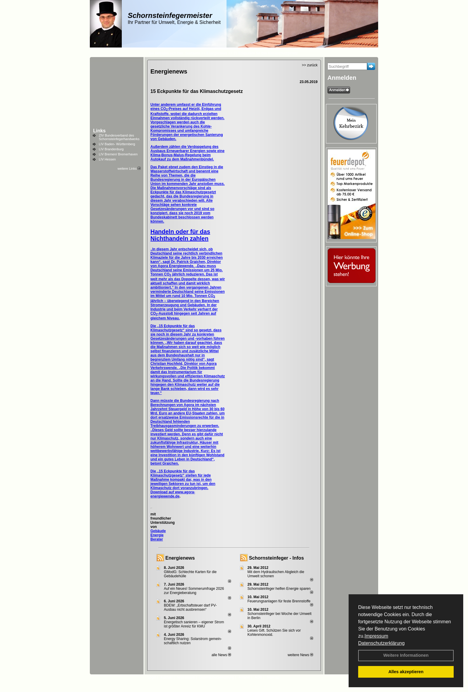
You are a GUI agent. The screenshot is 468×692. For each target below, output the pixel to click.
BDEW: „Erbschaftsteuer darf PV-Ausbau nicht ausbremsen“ (190, 607)
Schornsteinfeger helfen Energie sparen (278, 589)
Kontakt (167, 677)
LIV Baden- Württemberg (117, 144)
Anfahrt (244, 677)
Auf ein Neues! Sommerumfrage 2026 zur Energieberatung (194, 591)
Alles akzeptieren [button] (406, 671)
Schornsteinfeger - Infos (276, 558)
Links (99, 130)
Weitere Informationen (406, 655)
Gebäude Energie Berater (158, 535)
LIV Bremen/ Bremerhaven (118, 154)
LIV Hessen (107, 159)
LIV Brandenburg (111, 149)
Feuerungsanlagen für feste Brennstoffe (278, 601)
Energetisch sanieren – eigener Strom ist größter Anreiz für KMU (194, 624)
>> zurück (310, 65)
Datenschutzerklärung (381, 643)
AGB (258, 677)
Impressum (376, 636)
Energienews (180, 558)
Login (151, 677)
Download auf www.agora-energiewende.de (172, 494)
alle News (221, 655)
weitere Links (129, 168)
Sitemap (273, 677)
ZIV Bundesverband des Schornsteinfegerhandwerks (119, 137)
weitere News (300, 655)
